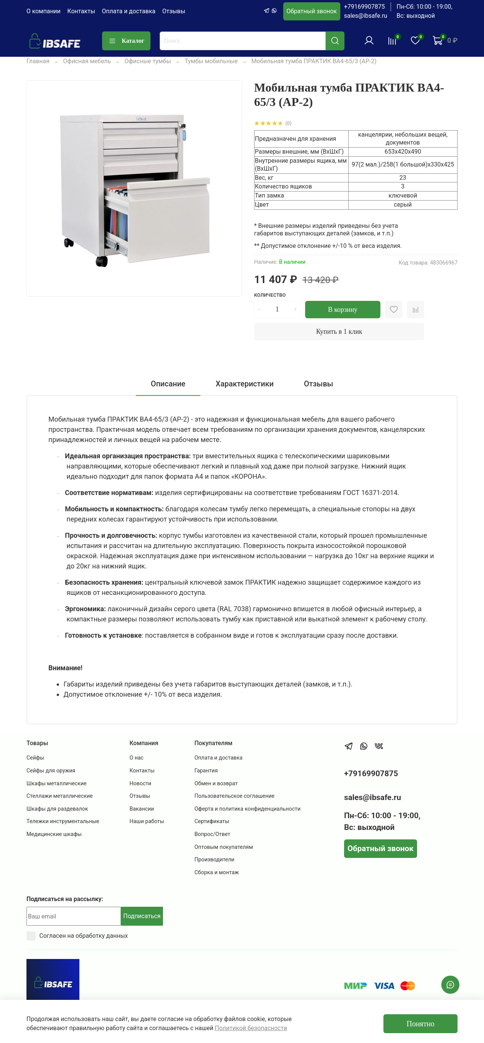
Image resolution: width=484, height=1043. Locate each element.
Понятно (420, 1024)
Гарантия (206, 770)
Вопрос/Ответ (212, 834)
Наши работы (147, 821)
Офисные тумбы (147, 61)
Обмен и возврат (215, 783)
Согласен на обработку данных (77, 935)
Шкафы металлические (56, 783)
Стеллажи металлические (59, 796)
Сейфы (35, 758)
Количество (270, 295)
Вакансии (142, 809)
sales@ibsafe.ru (365, 15)
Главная (38, 61)
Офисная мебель (87, 61)
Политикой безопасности (251, 1028)
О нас (137, 758)
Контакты (81, 11)
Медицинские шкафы (54, 834)
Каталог (126, 41)
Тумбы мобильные (211, 61)
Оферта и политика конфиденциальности (247, 809)
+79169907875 (364, 6)
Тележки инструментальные (62, 821)
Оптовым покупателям (223, 847)
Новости (141, 783)
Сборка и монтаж (216, 872)
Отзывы (173, 11)
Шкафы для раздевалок (57, 809)
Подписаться (142, 916)
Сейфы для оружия (50, 770)
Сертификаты (211, 821)
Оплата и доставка (128, 11)
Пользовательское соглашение (234, 796)
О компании (43, 11)
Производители (214, 859)
